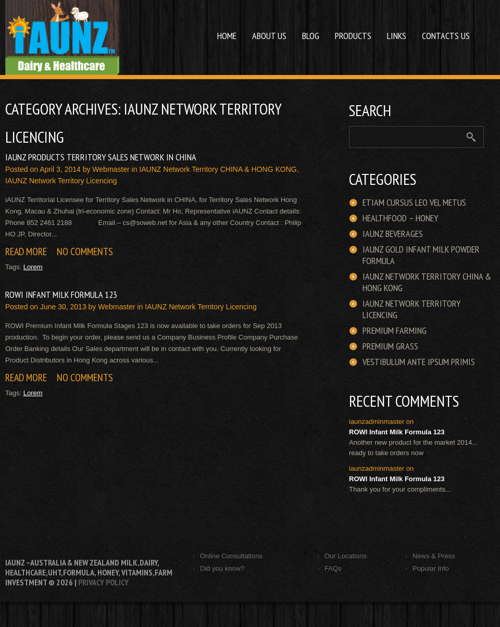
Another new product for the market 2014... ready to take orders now (413, 447)
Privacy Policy (103, 582)
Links (396, 36)
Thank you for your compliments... (400, 489)
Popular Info (431, 568)
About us (265, 29)
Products (349, 29)
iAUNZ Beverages (392, 234)
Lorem (33, 267)
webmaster (110, 169)
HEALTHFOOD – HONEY (400, 218)
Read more (26, 251)
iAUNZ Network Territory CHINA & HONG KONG (217, 169)
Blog (310, 36)
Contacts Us (446, 36)
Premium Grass (390, 346)
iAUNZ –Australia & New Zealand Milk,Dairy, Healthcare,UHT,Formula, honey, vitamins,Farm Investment (88, 572)
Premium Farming (394, 330)
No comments (85, 251)
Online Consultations (231, 556)
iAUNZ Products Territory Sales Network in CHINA (100, 157)
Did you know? (222, 568)
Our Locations (345, 556)
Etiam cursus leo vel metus (414, 202)
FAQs (333, 568)
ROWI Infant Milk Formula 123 (61, 294)
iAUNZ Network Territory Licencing (61, 181)
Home (226, 36)
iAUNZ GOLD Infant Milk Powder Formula (421, 255)
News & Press (434, 556)
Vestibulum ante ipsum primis (418, 362)
